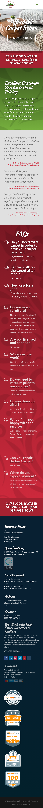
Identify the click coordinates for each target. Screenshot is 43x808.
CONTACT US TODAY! (21, 38)
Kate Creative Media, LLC (21, 804)
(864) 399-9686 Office (13, 616)
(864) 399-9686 (23, 61)
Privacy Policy (10, 677)
